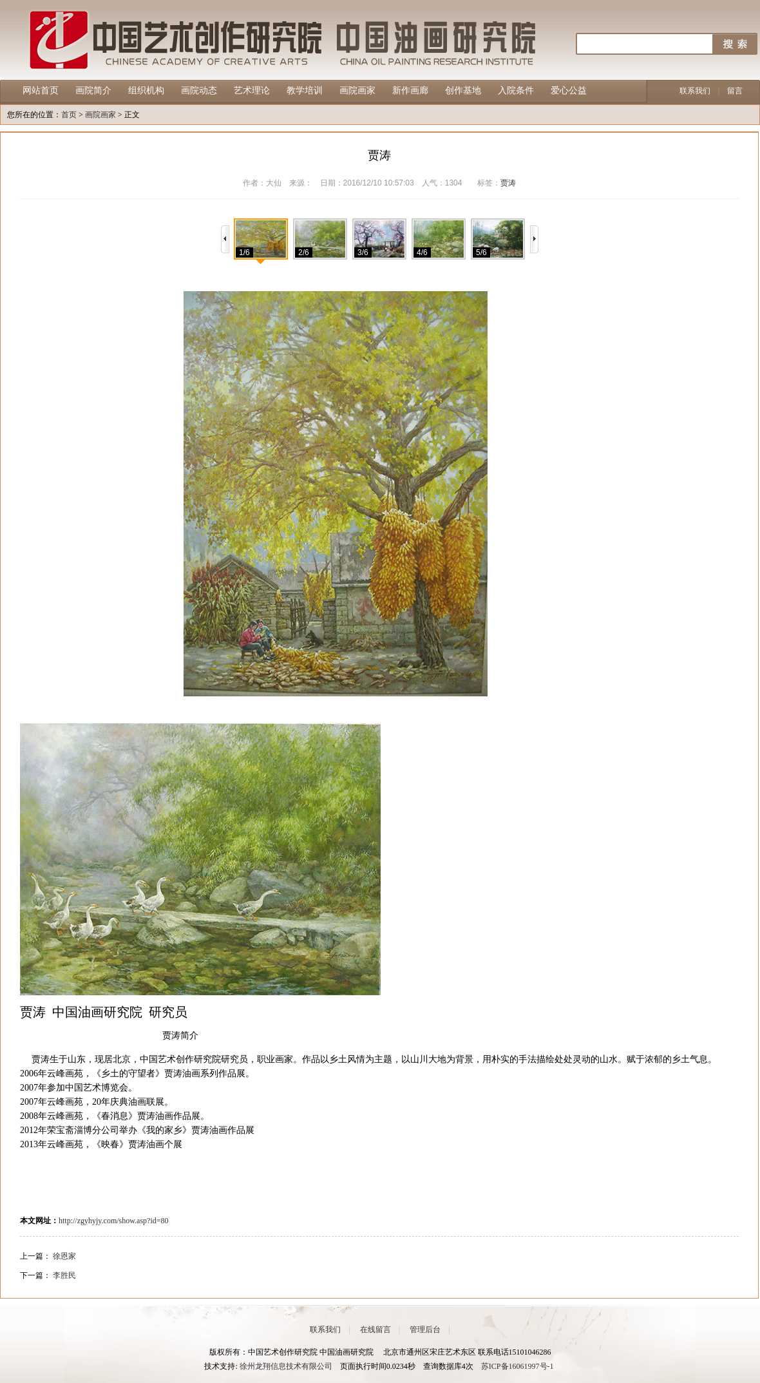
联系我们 (694, 90)
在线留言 (375, 1329)
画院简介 (93, 90)
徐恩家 (64, 1256)
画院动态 (199, 90)
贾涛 (508, 182)
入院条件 (516, 90)
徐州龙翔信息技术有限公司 (286, 1366)
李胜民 (64, 1275)
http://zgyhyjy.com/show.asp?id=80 (114, 1220)
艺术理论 (252, 90)
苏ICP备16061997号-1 (517, 1366)
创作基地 (463, 90)
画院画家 (357, 90)
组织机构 (146, 90)
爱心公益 (569, 90)
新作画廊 (410, 90)
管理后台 (425, 1329)
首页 (69, 114)
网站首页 (41, 90)
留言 (735, 90)
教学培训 (305, 90)
